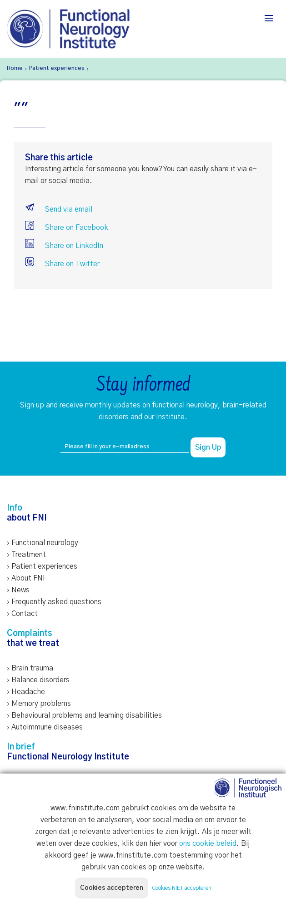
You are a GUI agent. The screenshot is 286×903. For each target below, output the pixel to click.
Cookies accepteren (111, 888)
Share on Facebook (66, 227)
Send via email (58, 209)
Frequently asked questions (56, 601)
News (20, 590)
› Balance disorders (38, 680)
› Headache (26, 691)
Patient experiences (44, 566)
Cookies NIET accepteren (181, 888)
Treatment (28, 554)
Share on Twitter (62, 264)
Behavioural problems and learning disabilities (86, 715)
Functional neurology (44, 542)
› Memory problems (39, 703)
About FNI (28, 578)
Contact (24, 613)
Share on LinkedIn (64, 245)
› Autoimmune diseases (45, 727)
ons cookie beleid (207, 843)
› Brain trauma (30, 668)
